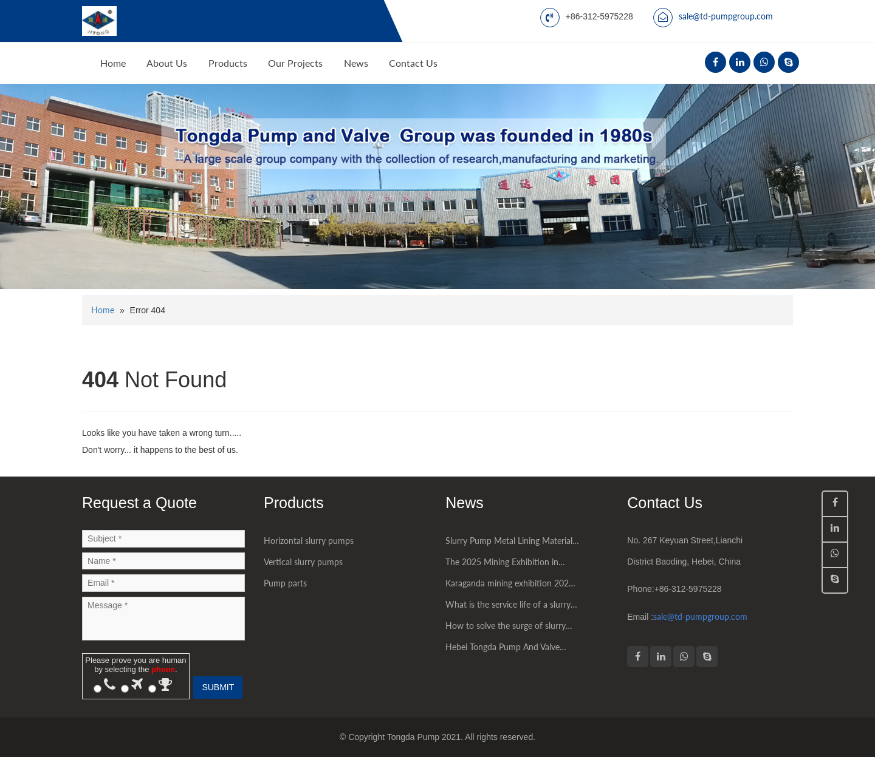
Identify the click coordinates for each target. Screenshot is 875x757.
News (356, 63)
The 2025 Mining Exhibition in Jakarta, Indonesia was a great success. (501, 564)
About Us (166, 63)
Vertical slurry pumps (303, 562)
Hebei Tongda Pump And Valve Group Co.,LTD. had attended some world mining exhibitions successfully (511, 649)
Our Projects (295, 63)
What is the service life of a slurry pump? (508, 607)
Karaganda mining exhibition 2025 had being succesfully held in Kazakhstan (509, 586)
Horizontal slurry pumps (309, 540)
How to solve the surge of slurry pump (505, 628)
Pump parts (285, 583)
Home (113, 63)
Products (227, 63)
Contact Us (413, 63)
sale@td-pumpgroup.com (726, 16)
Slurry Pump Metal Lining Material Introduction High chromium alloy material (509, 543)
